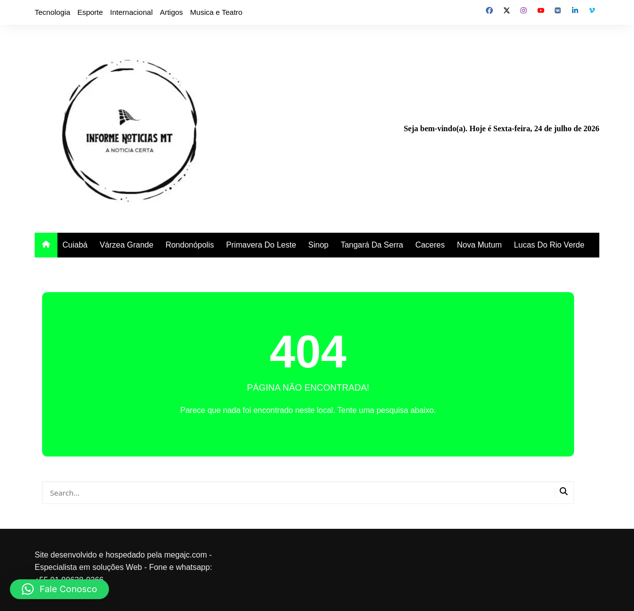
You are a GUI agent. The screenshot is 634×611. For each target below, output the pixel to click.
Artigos (171, 12)
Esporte (90, 12)
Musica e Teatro (216, 12)
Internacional (131, 12)
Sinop (318, 245)
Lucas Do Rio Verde (549, 245)
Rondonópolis (189, 245)
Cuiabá (75, 245)
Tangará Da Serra (372, 245)
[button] (59, 589)
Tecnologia (52, 12)
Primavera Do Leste (261, 245)
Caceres (430, 245)
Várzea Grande (127, 245)
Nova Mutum (479, 245)
